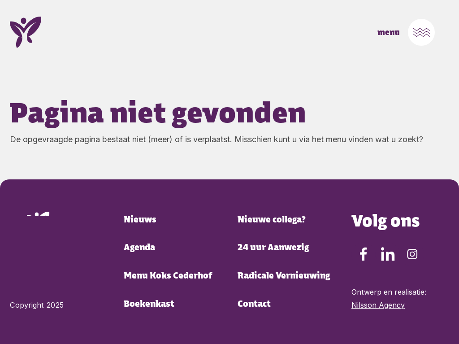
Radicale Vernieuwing (284, 275)
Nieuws (140, 219)
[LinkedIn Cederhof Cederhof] (388, 254)
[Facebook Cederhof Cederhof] (363, 254)
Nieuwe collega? (272, 219)
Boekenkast (149, 303)
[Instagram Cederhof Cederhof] (412, 254)
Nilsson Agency (378, 304)
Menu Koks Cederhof (168, 275)
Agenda (139, 247)
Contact (254, 303)
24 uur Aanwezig (273, 247)
